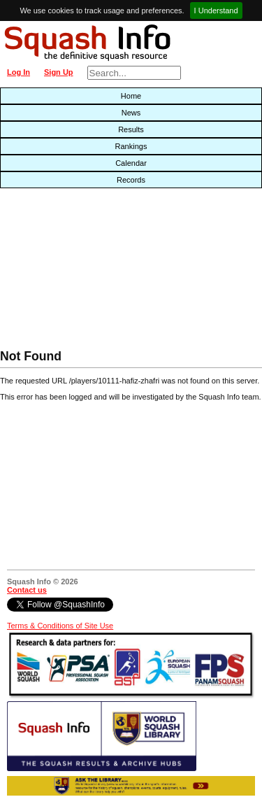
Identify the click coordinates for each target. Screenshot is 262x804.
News (131, 112)
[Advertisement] (84, 272)
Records (131, 180)
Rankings (131, 146)
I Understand (216, 10)
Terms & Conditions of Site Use (60, 625)
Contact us (27, 590)
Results (131, 129)
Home (131, 96)
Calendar (131, 163)
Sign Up (58, 72)
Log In (18, 72)
